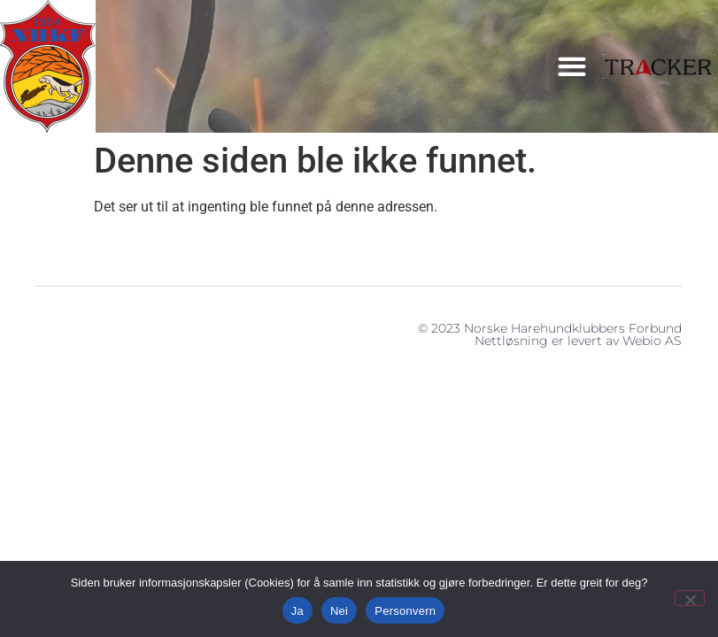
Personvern (405, 611)
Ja (297, 611)
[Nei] (690, 598)
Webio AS (652, 341)
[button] (571, 66)
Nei (339, 611)
